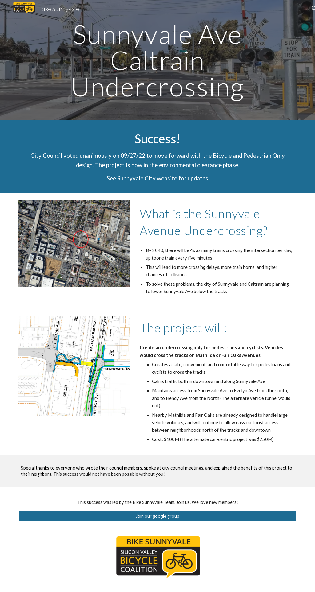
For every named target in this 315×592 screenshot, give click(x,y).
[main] (157, 60)
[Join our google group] (158, 516)
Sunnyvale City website (147, 178)
